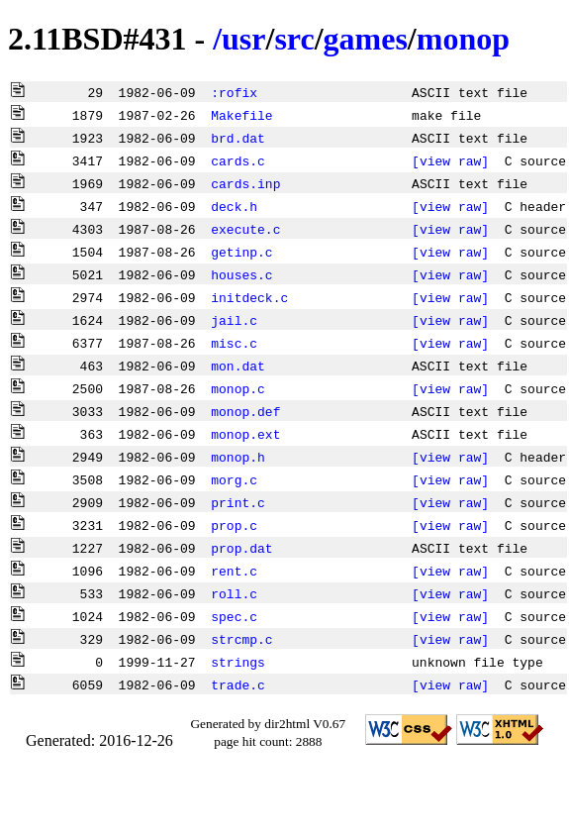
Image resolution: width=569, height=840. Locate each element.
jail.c (234, 320)
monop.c (238, 388)
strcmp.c (241, 639)
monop (463, 38)
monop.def (245, 411)
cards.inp (245, 183)
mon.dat (238, 365)
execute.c (245, 229)
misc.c (234, 343)
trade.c (238, 684)
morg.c (234, 479)
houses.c (241, 274)
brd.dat (238, 138)
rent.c (234, 570)
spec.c (234, 616)
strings (238, 662)
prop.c (234, 525)
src (294, 38)
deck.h (234, 206)
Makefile (241, 115)
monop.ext (245, 434)
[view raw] (450, 160)
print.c (238, 502)
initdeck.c (249, 297)
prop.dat (241, 548)
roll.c (234, 593)
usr (243, 38)
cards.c (238, 160)
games (366, 38)
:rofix (234, 92)
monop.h (238, 457)
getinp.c (241, 252)
